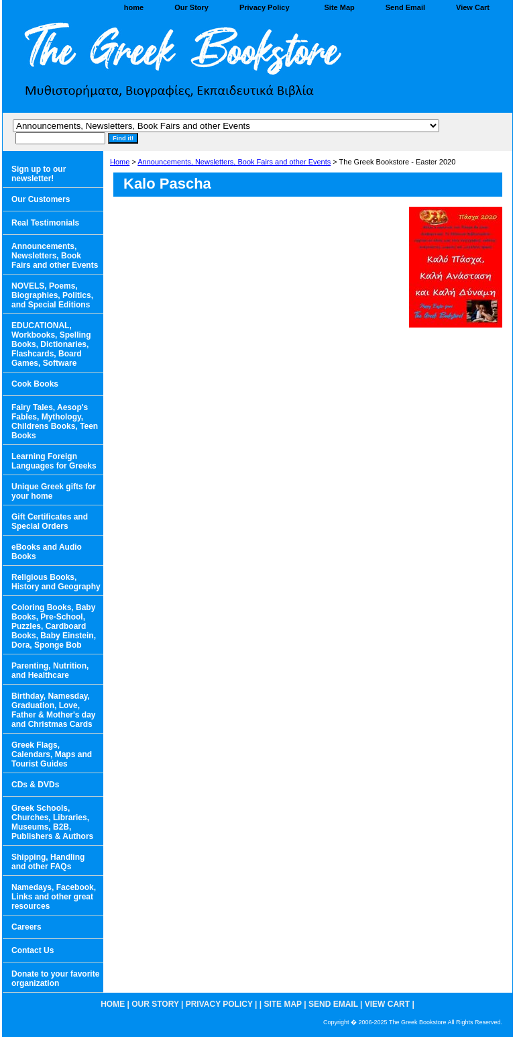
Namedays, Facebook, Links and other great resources (53, 897)
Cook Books (34, 384)
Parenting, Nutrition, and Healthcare (50, 670)
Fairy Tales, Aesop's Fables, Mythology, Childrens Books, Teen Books (54, 421)
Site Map (340, 7)
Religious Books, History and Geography (56, 582)
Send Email (405, 7)
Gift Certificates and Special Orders (49, 521)
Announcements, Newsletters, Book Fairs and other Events (234, 162)
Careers (26, 927)
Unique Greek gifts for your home (53, 491)
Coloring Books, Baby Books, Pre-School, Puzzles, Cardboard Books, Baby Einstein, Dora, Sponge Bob (53, 626)
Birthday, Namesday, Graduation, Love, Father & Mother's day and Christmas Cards (53, 710)
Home (119, 162)
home (134, 7)
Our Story (191, 7)
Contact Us (32, 950)
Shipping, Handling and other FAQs (47, 861)
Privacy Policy (264, 7)
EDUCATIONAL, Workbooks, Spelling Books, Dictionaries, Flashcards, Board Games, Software (51, 344)
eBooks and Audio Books (46, 551)
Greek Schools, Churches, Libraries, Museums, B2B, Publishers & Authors (52, 822)
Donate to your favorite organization (55, 978)
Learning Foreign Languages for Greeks (54, 461)
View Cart (473, 7)
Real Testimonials (45, 223)
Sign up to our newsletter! (38, 173)
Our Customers (40, 199)
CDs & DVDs (35, 784)
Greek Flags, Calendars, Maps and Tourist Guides (51, 754)
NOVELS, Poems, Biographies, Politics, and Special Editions (52, 295)
